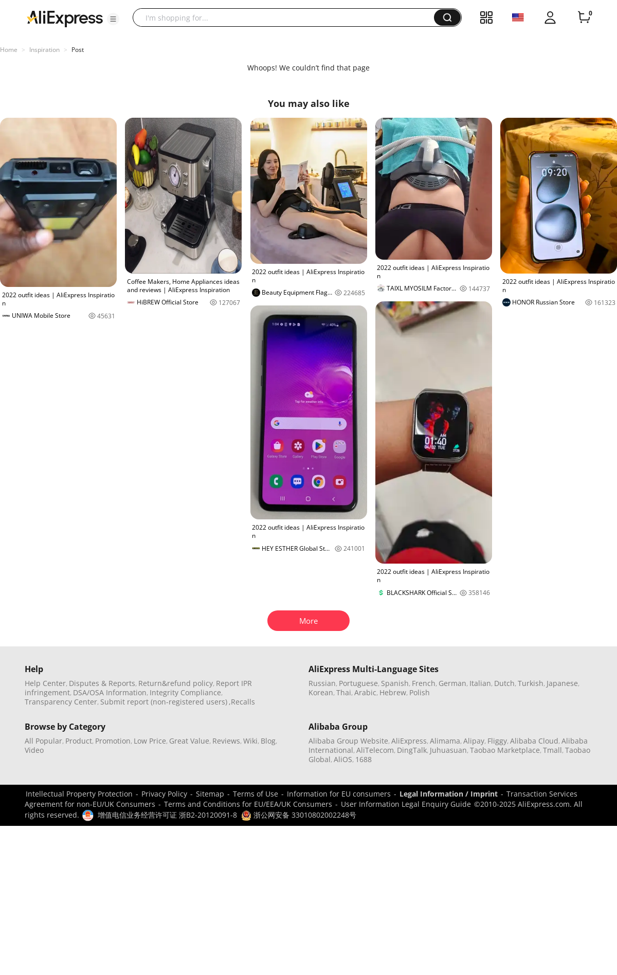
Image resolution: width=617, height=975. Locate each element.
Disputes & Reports (102, 683)
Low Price (150, 741)
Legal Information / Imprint (449, 794)
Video (34, 750)
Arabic (365, 692)
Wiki (250, 741)
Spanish (395, 683)
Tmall (552, 750)
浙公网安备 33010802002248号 (298, 815)
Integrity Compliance (185, 692)
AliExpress (409, 741)
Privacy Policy (164, 794)
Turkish (530, 683)
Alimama (445, 741)
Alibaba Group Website (348, 741)
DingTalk (412, 750)
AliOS (343, 759)
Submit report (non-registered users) (163, 702)
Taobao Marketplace (505, 750)
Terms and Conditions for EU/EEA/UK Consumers (248, 804)
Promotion (113, 741)
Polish (419, 692)
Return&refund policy (175, 683)
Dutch (504, 683)
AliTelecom (375, 750)
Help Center (45, 683)
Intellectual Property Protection (79, 794)
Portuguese (358, 683)
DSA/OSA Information (110, 692)
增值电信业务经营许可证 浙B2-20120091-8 (167, 815)
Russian (322, 683)
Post (77, 49)
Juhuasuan (448, 750)
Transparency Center (61, 702)
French (423, 683)
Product (78, 741)
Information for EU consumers (339, 794)
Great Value (189, 741)
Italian (480, 683)
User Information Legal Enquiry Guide (406, 804)
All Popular (43, 741)
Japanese (562, 683)
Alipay (473, 741)
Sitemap (210, 794)
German (452, 683)
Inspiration (44, 49)
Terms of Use (255, 794)
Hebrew (392, 692)
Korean (320, 692)
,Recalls (242, 702)
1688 (363, 759)
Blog (268, 741)
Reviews (226, 741)
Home (8, 49)
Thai (343, 692)
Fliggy (497, 741)
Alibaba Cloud (534, 741)
